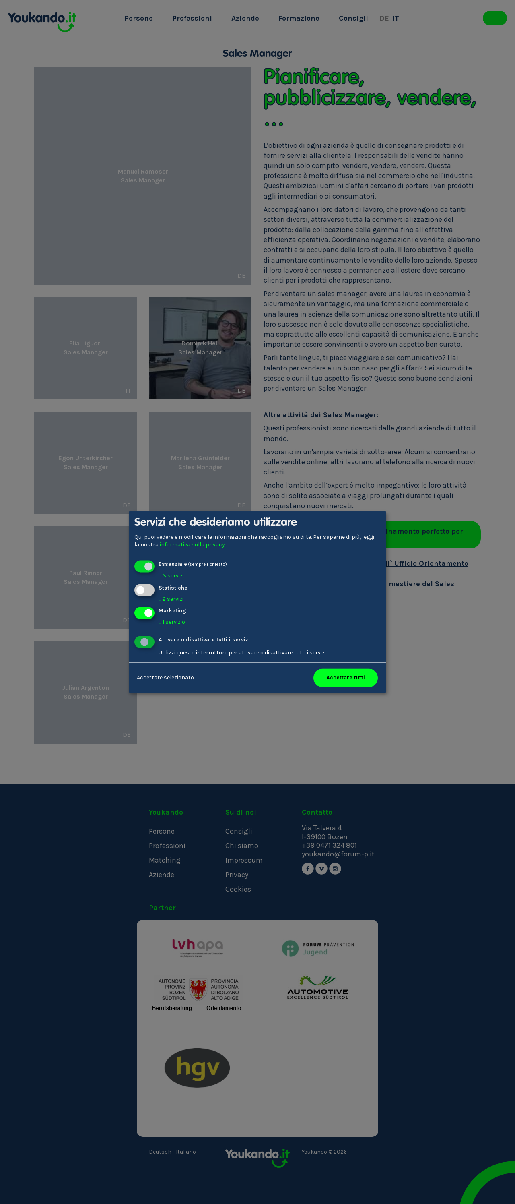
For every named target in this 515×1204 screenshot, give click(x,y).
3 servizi (171, 575)
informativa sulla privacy (192, 545)
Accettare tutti (345, 677)
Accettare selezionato (165, 677)
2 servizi (171, 599)
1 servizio (172, 622)
